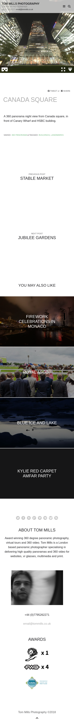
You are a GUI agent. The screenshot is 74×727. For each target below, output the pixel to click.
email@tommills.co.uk (24, 9)
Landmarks (57, 135)
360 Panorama (19, 135)
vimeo (40, 518)
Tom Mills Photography (20, 3)
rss (56, 518)
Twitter (18, 518)
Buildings (44, 135)
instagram (51, 518)
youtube (45, 518)
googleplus (34, 518)
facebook (23, 518)
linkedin (29, 518)
